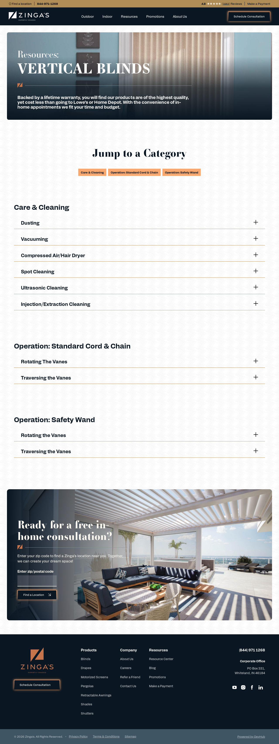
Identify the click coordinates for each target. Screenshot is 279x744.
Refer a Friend (130, 677)
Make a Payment (258, 3)
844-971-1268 (47, 3)
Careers (125, 668)
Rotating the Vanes (139, 435)
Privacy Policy (78, 736)
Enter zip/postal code (35, 571)
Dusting (139, 222)
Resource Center (161, 659)
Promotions (155, 16)
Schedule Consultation (249, 16)
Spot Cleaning (139, 271)
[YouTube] (234, 687)
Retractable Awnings (96, 695)
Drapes (86, 668)
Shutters (87, 713)
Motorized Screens (94, 677)
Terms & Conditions (106, 736)
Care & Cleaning (92, 172)
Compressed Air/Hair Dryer (139, 255)
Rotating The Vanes (139, 361)
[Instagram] (243, 687)
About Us (180, 16)
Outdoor (87, 16)
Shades (86, 704)
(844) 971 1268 (252, 650)
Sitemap (130, 736)
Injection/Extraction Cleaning (139, 304)
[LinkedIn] (260, 687)
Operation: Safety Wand (181, 172)
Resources (129, 16)
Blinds (85, 659)
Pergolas (87, 686)
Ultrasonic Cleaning (139, 287)
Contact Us (128, 686)
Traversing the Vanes (139, 377)
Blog (152, 668)
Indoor (107, 16)
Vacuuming (139, 239)
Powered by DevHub (251, 736)
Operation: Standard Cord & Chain (134, 172)
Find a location (22, 3)
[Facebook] (252, 687)
